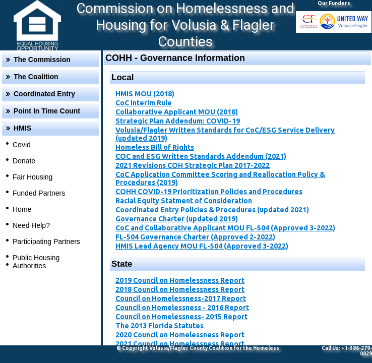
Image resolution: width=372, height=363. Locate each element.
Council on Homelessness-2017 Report (180, 298)
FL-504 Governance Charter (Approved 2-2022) (195, 237)
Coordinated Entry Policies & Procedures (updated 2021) (212, 210)
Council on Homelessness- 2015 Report (181, 317)
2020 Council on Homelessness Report (179, 335)
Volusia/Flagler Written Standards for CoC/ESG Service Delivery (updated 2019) (225, 134)
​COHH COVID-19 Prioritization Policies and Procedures (208, 192)
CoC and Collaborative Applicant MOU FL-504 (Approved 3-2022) (225, 228)
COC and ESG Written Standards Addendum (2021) (200, 156)
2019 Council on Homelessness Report (179, 280)
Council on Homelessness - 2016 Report (182, 308)
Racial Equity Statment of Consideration (183, 201)
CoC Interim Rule (143, 103)
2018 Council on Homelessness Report (179, 289)
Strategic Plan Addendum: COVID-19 (177, 121)
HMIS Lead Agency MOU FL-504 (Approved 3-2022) (201, 246)
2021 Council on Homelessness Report (179, 344)
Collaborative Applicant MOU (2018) (176, 112)
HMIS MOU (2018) (144, 94)
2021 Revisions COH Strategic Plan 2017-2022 (192, 165)
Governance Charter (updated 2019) (176, 219)
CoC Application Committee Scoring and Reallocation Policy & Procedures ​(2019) (220, 178)
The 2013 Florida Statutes (159, 326)
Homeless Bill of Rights (154, 147)
